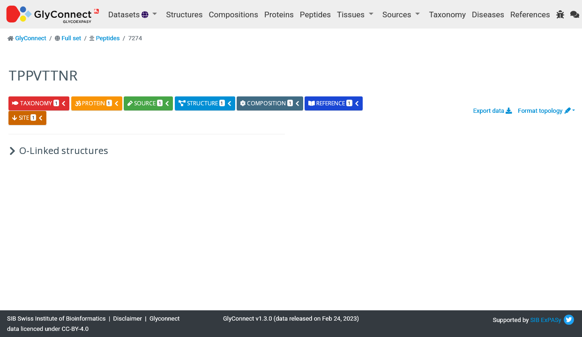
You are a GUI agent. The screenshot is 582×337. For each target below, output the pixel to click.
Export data (492, 110)
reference (333, 103)
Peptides (315, 14)
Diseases (488, 14)
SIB (534, 319)
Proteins (279, 14)
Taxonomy (447, 14)
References (530, 14)
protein (97, 103)
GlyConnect (30, 38)
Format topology (544, 110)
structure (205, 103)
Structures (184, 14)
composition (270, 103)
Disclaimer (127, 318)
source (148, 103)
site (27, 118)
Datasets (129, 14)
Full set (71, 38)
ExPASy (551, 319)
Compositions (233, 14)
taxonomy (39, 103)
